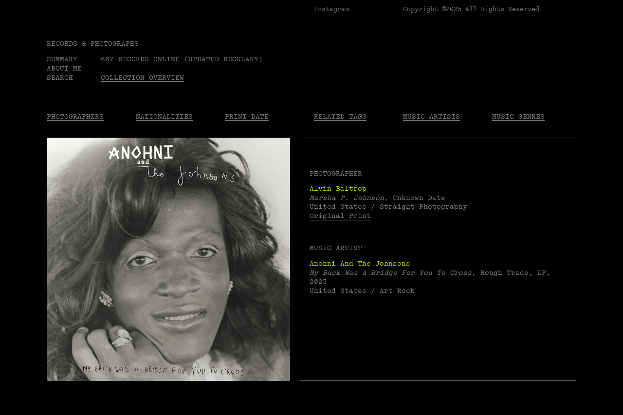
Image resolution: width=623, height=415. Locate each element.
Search (60, 77)
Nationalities (164, 116)
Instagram (331, 9)
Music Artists (431, 116)
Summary (62, 59)
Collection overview (142, 77)
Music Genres (518, 116)
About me (64, 68)
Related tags (340, 116)
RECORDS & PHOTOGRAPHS (93, 43)
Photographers (75, 116)
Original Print (340, 216)
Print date (247, 116)
